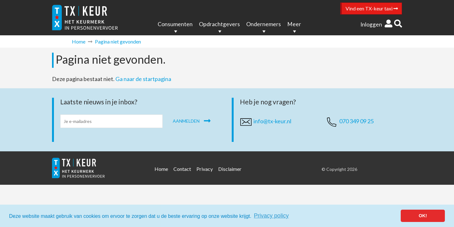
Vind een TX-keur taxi (372, 8)
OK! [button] (423, 215)
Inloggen (376, 24)
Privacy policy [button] (271, 215)
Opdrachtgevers (219, 24)
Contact (182, 169)
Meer (294, 24)
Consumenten (175, 24)
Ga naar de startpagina (143, 78)
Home (78, 41)
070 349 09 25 (356, 121)
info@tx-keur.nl (272, 121)
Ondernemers (263, 24)
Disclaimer (230, 169)
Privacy (204, 169)
